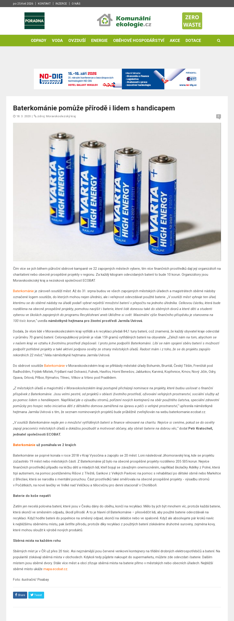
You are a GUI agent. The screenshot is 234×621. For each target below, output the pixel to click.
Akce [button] (175, 40)
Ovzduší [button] (77, 40)
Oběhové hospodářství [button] (138, 40)
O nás (76, 3)
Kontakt (44, 3)
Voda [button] (57, 40)
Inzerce (61, 3)
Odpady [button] (38, 40)
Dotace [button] (193, 40)
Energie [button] (99, 40)
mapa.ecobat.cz (55, 569)
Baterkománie (23, 291)
